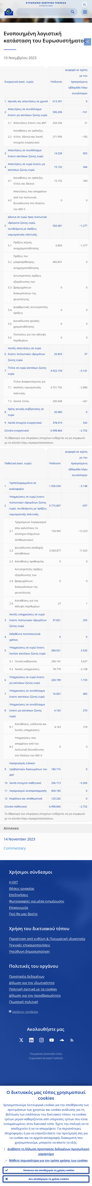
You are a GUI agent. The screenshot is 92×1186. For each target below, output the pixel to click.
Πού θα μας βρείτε (23, 914)
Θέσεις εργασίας (21, 888)
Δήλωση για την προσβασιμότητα (34, 995)
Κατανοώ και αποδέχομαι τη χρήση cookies (48, 1170)
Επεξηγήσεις (18, 895)
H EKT (13, 882)
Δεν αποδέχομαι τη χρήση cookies (49, 1179)
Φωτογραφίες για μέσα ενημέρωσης (36, 901)
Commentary (15, 848)
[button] (84, 4)
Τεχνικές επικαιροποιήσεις (29, 945)
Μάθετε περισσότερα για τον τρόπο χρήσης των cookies (48, 1160)
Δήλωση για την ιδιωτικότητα (31, 983)
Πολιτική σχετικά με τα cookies (33, 989)
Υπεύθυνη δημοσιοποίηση (29, 951)
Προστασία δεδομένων (26, 976)
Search (73, 12)
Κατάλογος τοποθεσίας (25, 1011)
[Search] (44, 12)
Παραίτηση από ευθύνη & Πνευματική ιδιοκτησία (47, 939)
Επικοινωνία (18, 907)
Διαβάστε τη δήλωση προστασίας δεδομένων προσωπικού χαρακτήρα (48, 1151)
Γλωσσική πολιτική (23, 1002)
